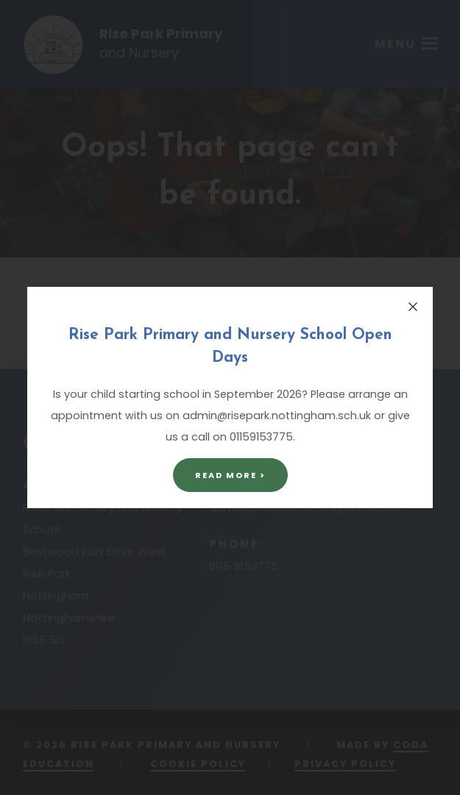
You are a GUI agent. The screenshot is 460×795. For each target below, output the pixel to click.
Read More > (230, 475)
